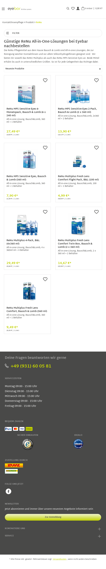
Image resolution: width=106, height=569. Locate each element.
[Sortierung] (53, 68)
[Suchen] (67, 8)
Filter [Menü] (12, 32)
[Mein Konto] (77, 8)
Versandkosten (59, 559)
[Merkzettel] (72, 8)
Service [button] (53, 536)
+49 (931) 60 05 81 (28, 366)
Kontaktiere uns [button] (53, 529)
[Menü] (3, 8)
